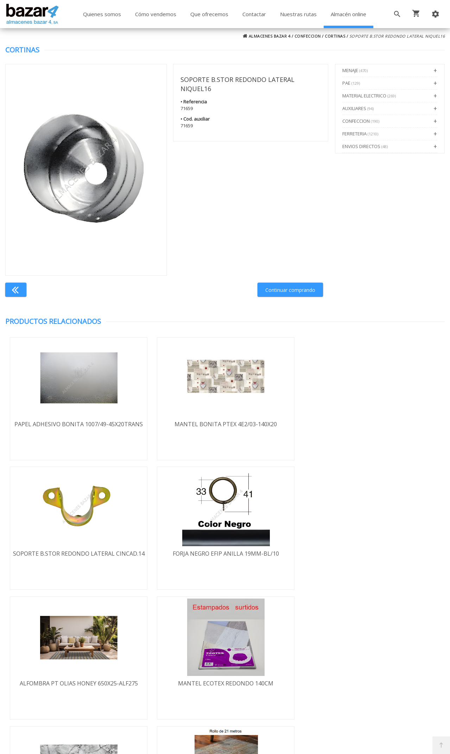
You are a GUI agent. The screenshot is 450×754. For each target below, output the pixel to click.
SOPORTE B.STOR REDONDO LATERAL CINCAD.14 (280, 428)
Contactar (254, 14)
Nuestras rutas (298, 14)
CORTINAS (335, 36)
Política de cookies (54, 680)
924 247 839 (323, 666)
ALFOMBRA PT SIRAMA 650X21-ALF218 (389, 558)
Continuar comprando (290, 290)
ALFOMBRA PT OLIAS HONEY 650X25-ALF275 (60, 558)
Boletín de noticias (225, 679)
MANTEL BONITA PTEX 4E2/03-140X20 (170, 428)
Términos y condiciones (61, 640)
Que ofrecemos (209, 14)
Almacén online (348, 14)
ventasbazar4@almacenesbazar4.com (357, 676)
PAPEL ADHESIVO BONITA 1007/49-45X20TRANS (60, 428)
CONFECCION (307, 36)
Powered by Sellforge (318, 742)
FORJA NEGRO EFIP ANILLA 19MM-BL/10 (389, 428)
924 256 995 (323, 655)
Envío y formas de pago (61, 650)
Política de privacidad (57, 660)
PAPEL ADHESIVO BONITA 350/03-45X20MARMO (280, 558)
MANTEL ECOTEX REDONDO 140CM (170, 558)
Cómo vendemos (155, 14)
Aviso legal (44, 670)
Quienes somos (102, 14)
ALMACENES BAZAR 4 (267, 36)
